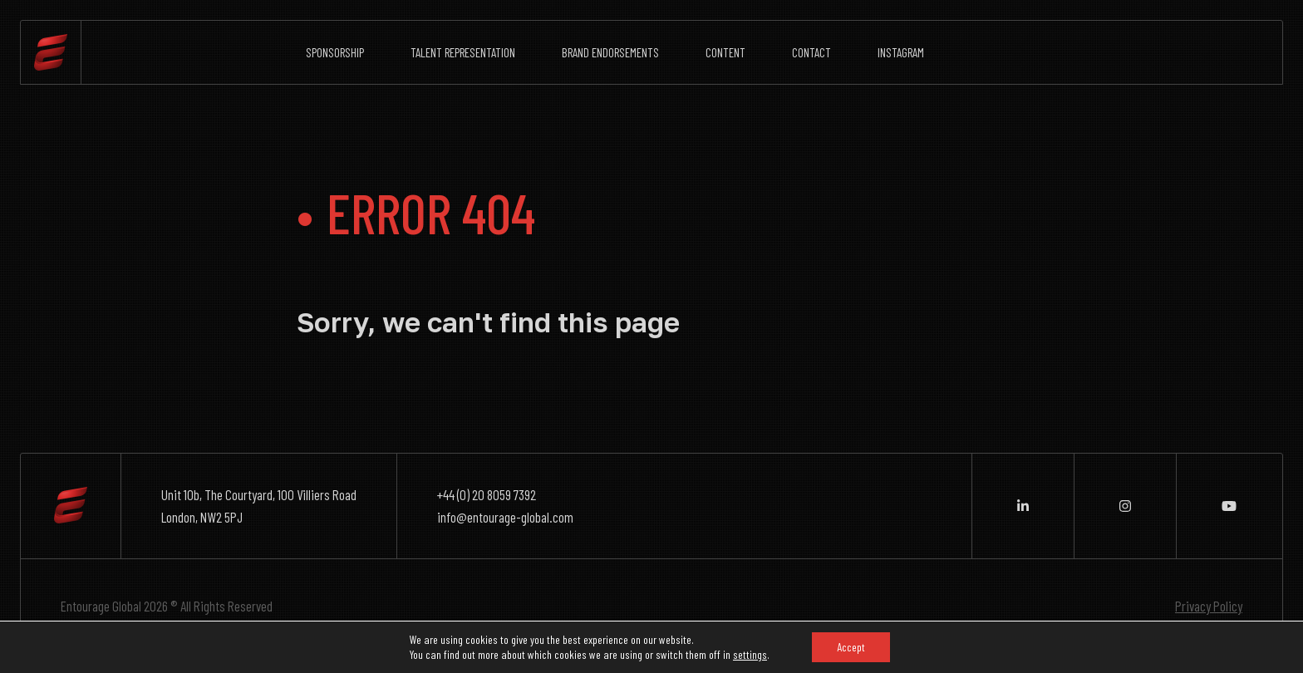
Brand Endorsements (610, 52)
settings (750, 654)
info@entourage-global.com (505, 516)
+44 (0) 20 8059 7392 (486, 494)
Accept (851, 647)
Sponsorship (335, 52)
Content (725, 52)
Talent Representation (463, 52)
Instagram (901, 52)
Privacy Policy (1208, 605)
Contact (811, 52)
